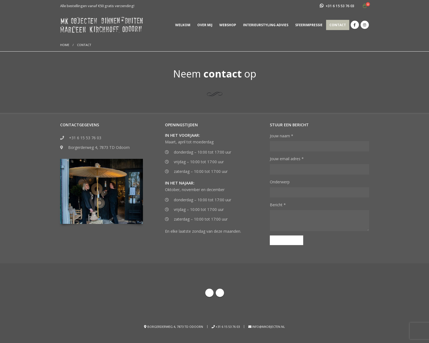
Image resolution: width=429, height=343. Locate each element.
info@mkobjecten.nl (268, 327)
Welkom (182, 25)
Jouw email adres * (287, 158)
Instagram (220, 294)
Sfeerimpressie (309, 25)
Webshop (227, 25)
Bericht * (278, 204)
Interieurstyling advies (265, 25)
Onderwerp (280, 181)
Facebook (209, 294)
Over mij (204, 25)
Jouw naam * (281, 135)
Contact (337, 25)
